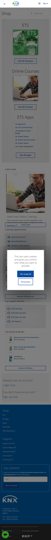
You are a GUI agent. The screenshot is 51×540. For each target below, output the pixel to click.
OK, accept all (25, 274)
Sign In (45, 3)
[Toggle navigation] (4, 3)
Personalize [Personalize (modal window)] (25, 282)
